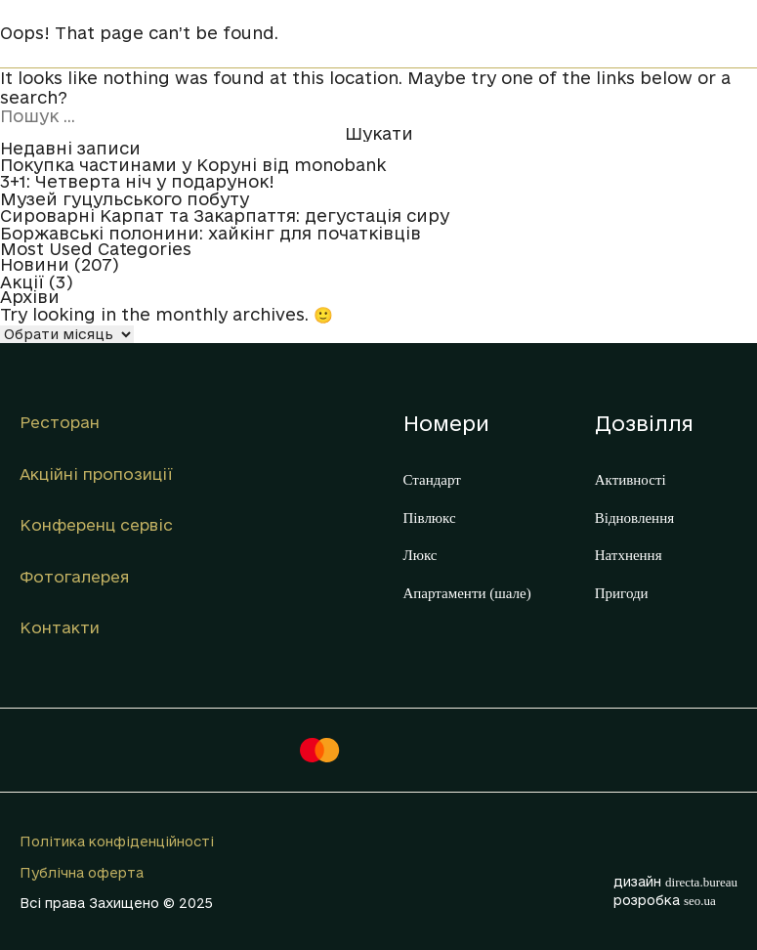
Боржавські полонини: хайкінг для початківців (210, 233)
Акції (22, 282)
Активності (630, 480)
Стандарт (432, 480)
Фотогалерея (74, 576)
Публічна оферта (82, 873)
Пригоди (622, 593)
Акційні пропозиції (96, 474)
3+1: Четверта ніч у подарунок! (137, 182)
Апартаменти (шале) (467, 593)
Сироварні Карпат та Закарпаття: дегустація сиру (224, 216)
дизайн (675, 881)
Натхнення (628, 555)
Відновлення (634, 518)
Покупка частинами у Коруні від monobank (193, 165)
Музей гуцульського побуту (124, 199)
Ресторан (60, 422)
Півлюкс (429, 518)
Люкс (420, 555)
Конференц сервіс (96, 525)
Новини (34, 265)
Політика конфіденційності (117, 841)
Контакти (60, 627)
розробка (664, 900)
